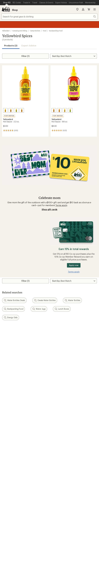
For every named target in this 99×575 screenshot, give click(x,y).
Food (45, 31)
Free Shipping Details (61, 408)
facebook (46, 490)
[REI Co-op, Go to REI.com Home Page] (6, 9)
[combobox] (49, 16)
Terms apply (61, 205)
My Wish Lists (8, 389)
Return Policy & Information (64, 385)
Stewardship (57, 459)
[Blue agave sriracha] (11, 110)
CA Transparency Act (76, 524)
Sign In (83, 9)
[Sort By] (73, 56)
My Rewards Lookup (12, 385)
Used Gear (7, 428)
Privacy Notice (58, 520)
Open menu (94, 9)
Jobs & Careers (9, 443)
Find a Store (7, 474)
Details (38, 342)
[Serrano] (16, 110)
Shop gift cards (49, 209)
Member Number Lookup (14, 420)
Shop (15, 9)
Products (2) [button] (10, 45)
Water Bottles (72, 300)
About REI (55, 443)
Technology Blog (59, 455)
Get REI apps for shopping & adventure (49, 498)
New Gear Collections (12, 424)
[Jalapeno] (22, 110)
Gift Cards (7, 408)
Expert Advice (28, 45)
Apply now (73, 265)
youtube (59, 490)
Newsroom (56, 451)
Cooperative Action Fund (63, 447)
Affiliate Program (10, 455)
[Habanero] (5, 110)
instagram (34, 490)
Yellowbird (6, 31)
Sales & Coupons (59, 405)
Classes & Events (59, 424)
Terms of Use (16, 520)
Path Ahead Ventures (61, 432)
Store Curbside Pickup (61, 389)
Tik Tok (40, 490)
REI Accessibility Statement (59, 527)
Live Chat (6, 478)
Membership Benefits (12, 393)
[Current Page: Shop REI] (7, 2)
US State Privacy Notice (78, 520)
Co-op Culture (9, 447)
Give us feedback (43, 329)
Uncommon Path (59, 428)
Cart (88, 9)
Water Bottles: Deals (14, 300)
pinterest (53, 490)
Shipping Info (57, 393)
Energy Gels (10, 317)
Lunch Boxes (61, 308)
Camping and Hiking (19, 31)
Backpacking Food (56, 31)
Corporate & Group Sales (14, 459)
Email (4, 347)
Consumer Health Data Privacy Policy (29, 524)
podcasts (65, 490)
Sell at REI (6, 451)
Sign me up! (49, 360)
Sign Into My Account (12, 381)
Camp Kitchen (35, 31)
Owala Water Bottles (45, 300)
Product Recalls (56, 524)
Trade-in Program (10, 432)
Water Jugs (39, 308)
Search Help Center (11, 470)
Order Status (57, 381)
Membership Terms (36, 527)
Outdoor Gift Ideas (11, 405)
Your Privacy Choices (37, 520)
